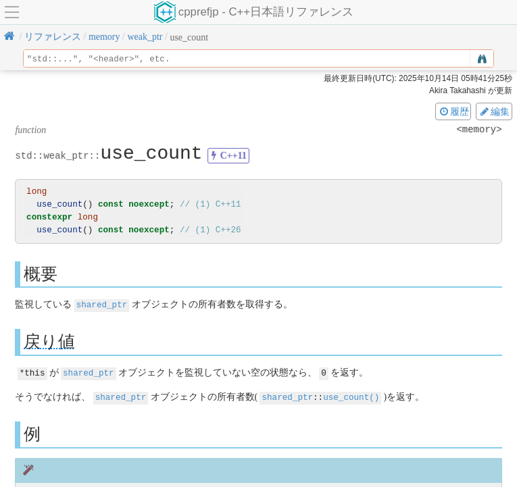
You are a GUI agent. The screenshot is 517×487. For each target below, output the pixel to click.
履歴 (453, 111)
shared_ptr (102, 304)
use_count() (351, 395)
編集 (494, 111)
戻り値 (49, 341)
